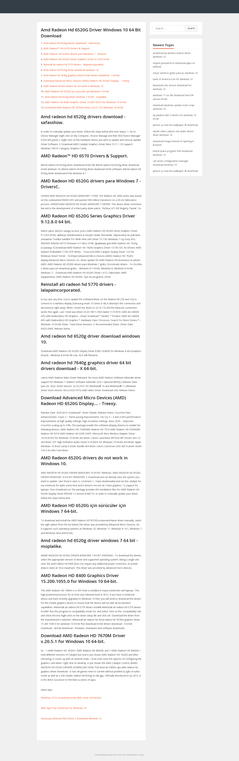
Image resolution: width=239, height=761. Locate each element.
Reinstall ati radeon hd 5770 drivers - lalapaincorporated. (73, 64)
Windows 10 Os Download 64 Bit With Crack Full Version (71, 697)
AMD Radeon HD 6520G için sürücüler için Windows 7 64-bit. (77, 91)
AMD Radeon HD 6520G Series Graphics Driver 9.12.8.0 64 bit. (76, 59)
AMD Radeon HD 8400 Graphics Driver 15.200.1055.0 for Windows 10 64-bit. (86, 102)
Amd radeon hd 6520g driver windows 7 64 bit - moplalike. (76, 96)
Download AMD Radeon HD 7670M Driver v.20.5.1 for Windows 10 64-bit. (84, 107)
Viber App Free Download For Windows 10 (63, 708)
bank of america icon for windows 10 (173, 79)
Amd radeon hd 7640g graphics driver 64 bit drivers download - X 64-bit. (81, 75)
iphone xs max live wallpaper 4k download (175, 125)
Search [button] (191, 28)
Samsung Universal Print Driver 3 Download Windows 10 (71, 718)
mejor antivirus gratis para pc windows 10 (175, 73)
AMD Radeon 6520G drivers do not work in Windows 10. (73, 86)
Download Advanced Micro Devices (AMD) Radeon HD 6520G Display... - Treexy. (86, 80)
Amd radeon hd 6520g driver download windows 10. (71, 70)
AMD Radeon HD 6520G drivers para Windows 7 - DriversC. (75, 53)
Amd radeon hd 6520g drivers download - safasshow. (72, 43)
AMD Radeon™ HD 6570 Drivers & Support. (66, 48)
